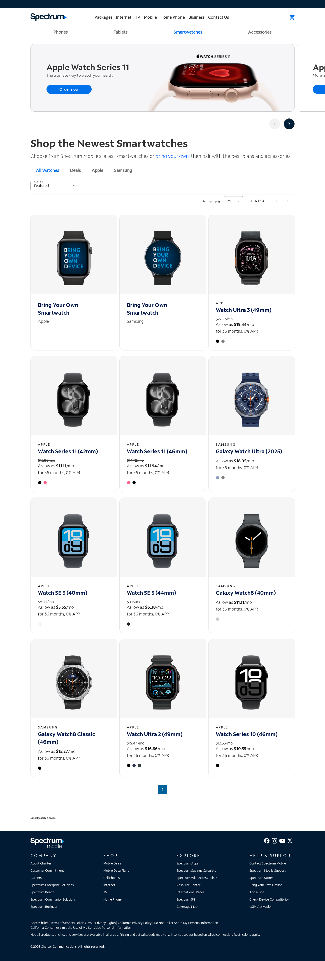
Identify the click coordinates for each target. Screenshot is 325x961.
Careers (36, 878)
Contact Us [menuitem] (218, 17)
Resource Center (188, 885)
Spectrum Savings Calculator (197, 870)
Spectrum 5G (185, 899)
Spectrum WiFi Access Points (196, 878)
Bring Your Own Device (265, 885)
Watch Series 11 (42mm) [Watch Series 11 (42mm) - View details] (68, 451)
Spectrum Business (43, 906)
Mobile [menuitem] (150, 17)
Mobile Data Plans (116, 870)
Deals (75, 170)
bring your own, (173, 156)
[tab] (47, 170)
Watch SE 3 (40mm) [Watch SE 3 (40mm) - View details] (62, 592)
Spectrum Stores (261, 878)
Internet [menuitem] (123, 17)
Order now (69, 89)
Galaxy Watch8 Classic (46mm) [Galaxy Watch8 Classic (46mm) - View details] (66, 738)
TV (105, 892)
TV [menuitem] (137, 17)
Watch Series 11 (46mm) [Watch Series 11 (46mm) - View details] (157, 451)
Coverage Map (186, 906)
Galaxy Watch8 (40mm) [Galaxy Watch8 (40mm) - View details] (246, 592)
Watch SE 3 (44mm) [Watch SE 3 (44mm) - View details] (151, 592)
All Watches (47, 170)
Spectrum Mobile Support (267, 870)
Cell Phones (111, 878)
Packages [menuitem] (103, 17)
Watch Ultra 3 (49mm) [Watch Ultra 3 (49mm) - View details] (244, 309)
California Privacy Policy (135, 923)
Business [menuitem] (196, 17)
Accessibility (39, 923)
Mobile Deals (112, 863)
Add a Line (256, 892)
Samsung (123, 170)
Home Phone (112, 899)
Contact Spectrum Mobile (267, 863)
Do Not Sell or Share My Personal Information (186, 923)
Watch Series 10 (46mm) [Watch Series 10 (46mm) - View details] (247, 734)
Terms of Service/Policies (68, 923)
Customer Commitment (47, 870)
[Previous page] (276, 200)
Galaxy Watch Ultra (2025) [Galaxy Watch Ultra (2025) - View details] (249, 451)
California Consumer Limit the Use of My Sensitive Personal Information (81, 927)
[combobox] (54, 185)
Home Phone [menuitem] (172, 17)
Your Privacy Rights (102, 923)
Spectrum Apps (187, 863)
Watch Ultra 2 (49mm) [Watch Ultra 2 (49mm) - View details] (155, 734)
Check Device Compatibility (269, 899)
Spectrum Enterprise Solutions (52, 885)
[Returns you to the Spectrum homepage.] (48, 16)
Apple (97, 170)
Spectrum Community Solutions (53, 899)
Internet (109, 885)
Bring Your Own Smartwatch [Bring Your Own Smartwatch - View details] (58, 308)
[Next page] (287, 200)
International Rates (190, 892)
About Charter (40, 863)
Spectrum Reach (42, 892)
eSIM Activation (260, 906)
